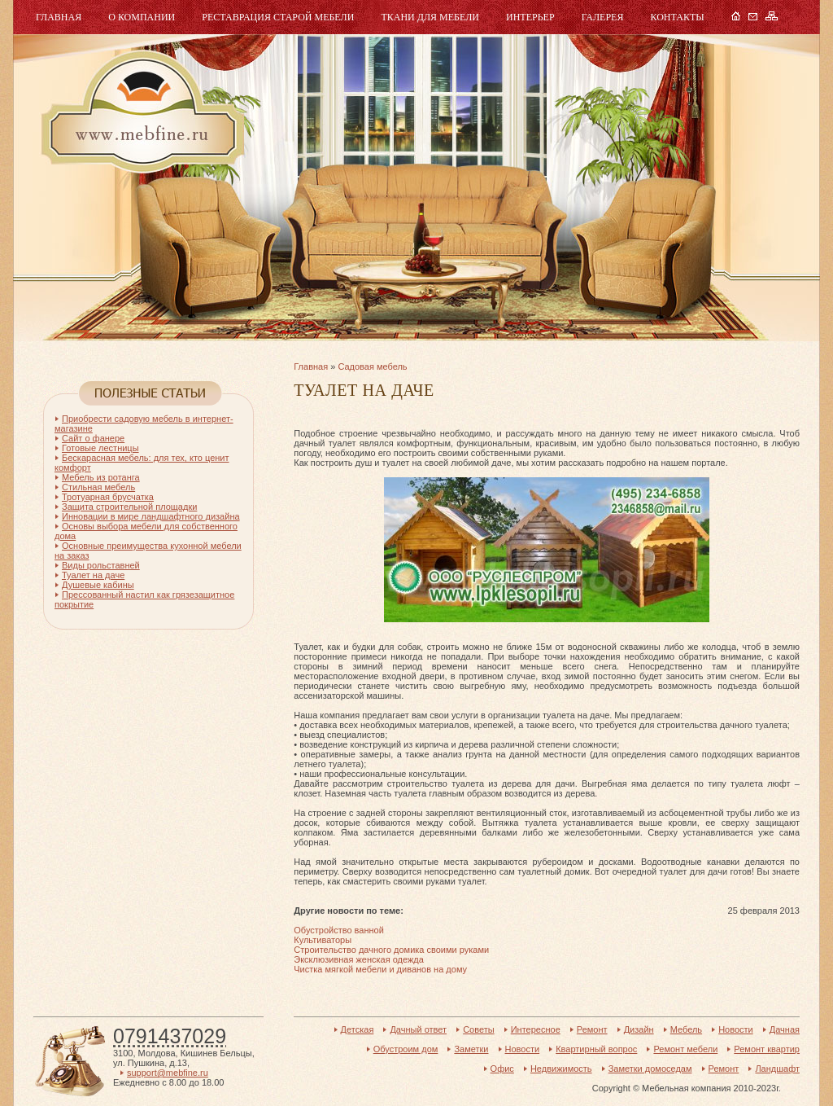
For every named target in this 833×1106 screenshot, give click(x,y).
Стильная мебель (98, 487)
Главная (58, 17)
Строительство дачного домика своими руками (391, 950)
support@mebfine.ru (167, 1072)
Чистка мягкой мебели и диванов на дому (380, 969)
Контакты (677, 17)
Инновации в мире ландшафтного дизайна (151, 516)
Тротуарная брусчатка (108, 497)
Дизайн (639, 1029)
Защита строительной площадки (129, 506)
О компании (141, 17)
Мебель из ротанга (101, 477)
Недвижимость (561, 1068)
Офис (502, 1068)
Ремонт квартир (767, 1049)
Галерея (603, 17)
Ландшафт (777, 1068)
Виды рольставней (101, 565)
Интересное (535, 1029)
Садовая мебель (372, 366)
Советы (478, 1029)
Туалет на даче (93, 575)
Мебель (140, 112)
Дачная (785, 1029)
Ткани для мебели (430, 17)
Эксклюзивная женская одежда (359, 959)
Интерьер (530, 17)
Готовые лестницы (100, 448)
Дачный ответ (418, 1029)
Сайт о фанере (93, 438)
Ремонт (592, 1029)
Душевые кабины (98, 585)
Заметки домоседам (650, 1068)
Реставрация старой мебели (278, 17)
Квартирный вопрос (596, 1049)
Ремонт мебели (685, 1049)
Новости (735, 1029)
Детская (357, 1029)
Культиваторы (322, 940)
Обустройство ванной (339, 930)
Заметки (471, 1049)
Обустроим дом (405, 1049)
